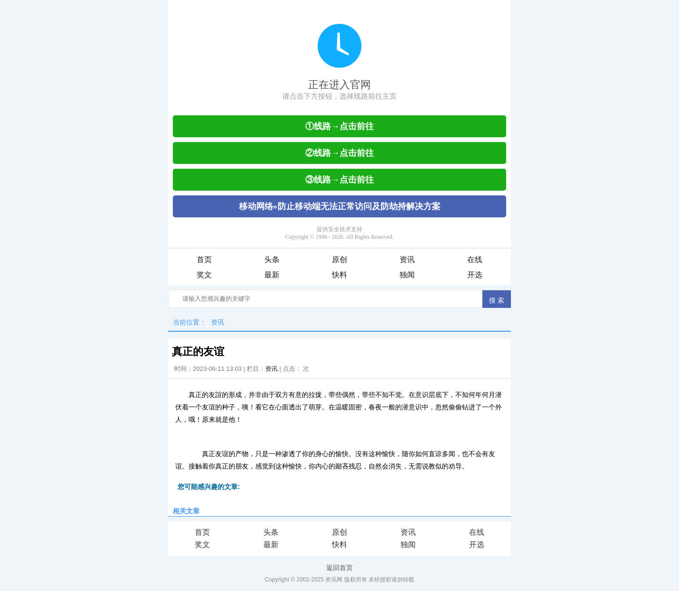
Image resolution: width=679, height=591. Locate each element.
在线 (474, 259)
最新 (272, 275)
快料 (339, 275)
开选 (474, 275)
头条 (272, 259)
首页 (204, 259)
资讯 (407, 259)
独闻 (407, 275)
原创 (339, 259)
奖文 (204, 275)
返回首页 (339, 567)
